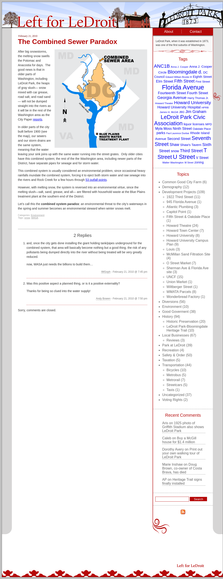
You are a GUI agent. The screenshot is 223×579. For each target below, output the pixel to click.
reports (37, 119)
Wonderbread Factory (183, 297)
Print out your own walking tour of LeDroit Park (182, 453)
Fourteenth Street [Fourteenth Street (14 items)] (172, 93)
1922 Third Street (179, 197)
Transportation (173, 365)
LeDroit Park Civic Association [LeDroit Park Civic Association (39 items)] (179, 120)
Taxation (168, 360)
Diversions (170, 302)
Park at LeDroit (173, 345)
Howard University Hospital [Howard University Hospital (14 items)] (179, 107)
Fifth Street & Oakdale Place (188, 217)
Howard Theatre (178, 225)
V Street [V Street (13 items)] (202, 158)
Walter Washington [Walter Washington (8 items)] (173, 162)
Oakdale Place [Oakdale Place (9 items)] (202, 128)
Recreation (170, 350)
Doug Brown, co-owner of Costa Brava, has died (182, 468)
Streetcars (174, 385)
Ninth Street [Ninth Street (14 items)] (182, 129)
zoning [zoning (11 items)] (199, 162)
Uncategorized (173, 395)
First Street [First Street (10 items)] (203, 81)
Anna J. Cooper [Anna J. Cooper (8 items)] (179, 66)
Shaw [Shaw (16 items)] (174, 144)
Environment (37, 215)
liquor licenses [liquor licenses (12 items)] (194, 124)
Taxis (170, 390)
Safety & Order (173, 355)
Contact (196, 31)
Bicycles (172, 370)
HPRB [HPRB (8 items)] (205, 107)
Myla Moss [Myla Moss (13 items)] (163, 128)
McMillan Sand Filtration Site (188, 254)
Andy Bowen (103, 298)
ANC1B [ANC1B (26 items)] (162, 66)
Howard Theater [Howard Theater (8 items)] (164, 103)
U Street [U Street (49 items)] (184, 156)
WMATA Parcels (178, 292)
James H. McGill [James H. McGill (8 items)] (169, 112)
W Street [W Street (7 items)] (189, 162)
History (167, 316)
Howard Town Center (182, 230)
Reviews (172, 340)
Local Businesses (175, 335)
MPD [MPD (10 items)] (208, 124)
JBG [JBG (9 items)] (181, 112)
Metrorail (173, 380)
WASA (34, 217)
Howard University (180, 235)
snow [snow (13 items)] (175, 151)
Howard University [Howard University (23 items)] (192, 102)
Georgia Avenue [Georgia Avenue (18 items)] (172, 97)
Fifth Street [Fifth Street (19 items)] (184, 81)
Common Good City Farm (181, 182)
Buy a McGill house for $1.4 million (179, 440)
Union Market (176, 282)
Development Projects (179, 192)
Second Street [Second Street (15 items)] (179, 138)
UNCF (171, 277)
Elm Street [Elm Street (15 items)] (164, 81)
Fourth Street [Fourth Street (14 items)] (197, 93)
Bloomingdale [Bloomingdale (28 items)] (182, 72)
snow (27, 217)
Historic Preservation (182, 321)
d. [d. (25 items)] (200, 72)
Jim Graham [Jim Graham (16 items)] (195, 112)
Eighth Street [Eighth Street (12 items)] (202, 76)
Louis (170, 249)
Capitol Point (176, 212)
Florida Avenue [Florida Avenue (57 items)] (183, 87)
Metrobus (173, 375)
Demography (172, 187)
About (168, 31)
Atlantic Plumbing (179, 207)
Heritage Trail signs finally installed (182, 481)
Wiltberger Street (179, 287)
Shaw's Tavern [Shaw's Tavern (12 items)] (190, 145)
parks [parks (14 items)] (160, 133)
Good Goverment (175, 311)
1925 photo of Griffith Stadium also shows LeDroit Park (183, 427)
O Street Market (178, 263)
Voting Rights (172, 400)
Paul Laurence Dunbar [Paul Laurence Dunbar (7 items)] (177, 133)
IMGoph (105, 271)
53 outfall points (96, 180)
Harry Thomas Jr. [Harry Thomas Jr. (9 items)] (198, 98)
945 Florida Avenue (181, 202)
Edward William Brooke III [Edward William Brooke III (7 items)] (179, 77)
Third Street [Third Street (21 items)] (191, 150)
